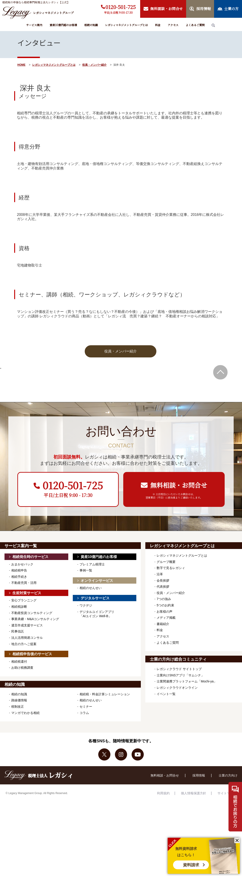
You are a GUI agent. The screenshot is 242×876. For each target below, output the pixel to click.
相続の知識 (91, 25)
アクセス (173, 25)
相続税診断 (19, 680)
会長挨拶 (163, 654)
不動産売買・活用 (24, 657)
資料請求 (191, 865)
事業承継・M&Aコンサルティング (35, 693)
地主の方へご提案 (24, 718)
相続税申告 (19, 644)
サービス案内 (34, 25)
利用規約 (163, 867)
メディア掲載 (166, 691)
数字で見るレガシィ (171, 642)
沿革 (160, 648)
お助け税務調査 (22, 741)
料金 (157, 25)
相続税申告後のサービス (32, 728)
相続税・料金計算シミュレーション (105, 768)
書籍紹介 (163, 698)
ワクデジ (86, 679)
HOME (21, 64)
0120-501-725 (120, 6)
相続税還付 (19, 735)
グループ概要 (166, 636)
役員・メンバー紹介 (94, 64)
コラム (84, 787)
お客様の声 (164, 685)
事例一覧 (86, 644)
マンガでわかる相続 (25, 787)
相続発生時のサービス (30, 631)
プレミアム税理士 (92, 638)
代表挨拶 (163, 660)
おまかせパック (22, 638)
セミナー (86, 780)
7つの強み (164, 673)
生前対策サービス (26, 667)
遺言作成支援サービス (27, 699)
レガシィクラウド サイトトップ (179, 743)
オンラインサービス (97, 655)
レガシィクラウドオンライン (177, 761)
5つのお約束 (165, 679)
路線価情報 (19, 774)
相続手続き (19, 650)
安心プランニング (24, 674)
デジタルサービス (95, 672)
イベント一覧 (166, 768)
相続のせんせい (91, 662)
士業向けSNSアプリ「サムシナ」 (180, 749)
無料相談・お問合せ (165, 849)
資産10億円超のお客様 (63, 25)
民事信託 (17, 705)
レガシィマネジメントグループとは (126, 25)
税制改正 (17, 780)
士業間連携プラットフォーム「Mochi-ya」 (187, 755)
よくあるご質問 (195, 25)
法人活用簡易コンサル (27, 711)
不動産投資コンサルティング (31, 687)
